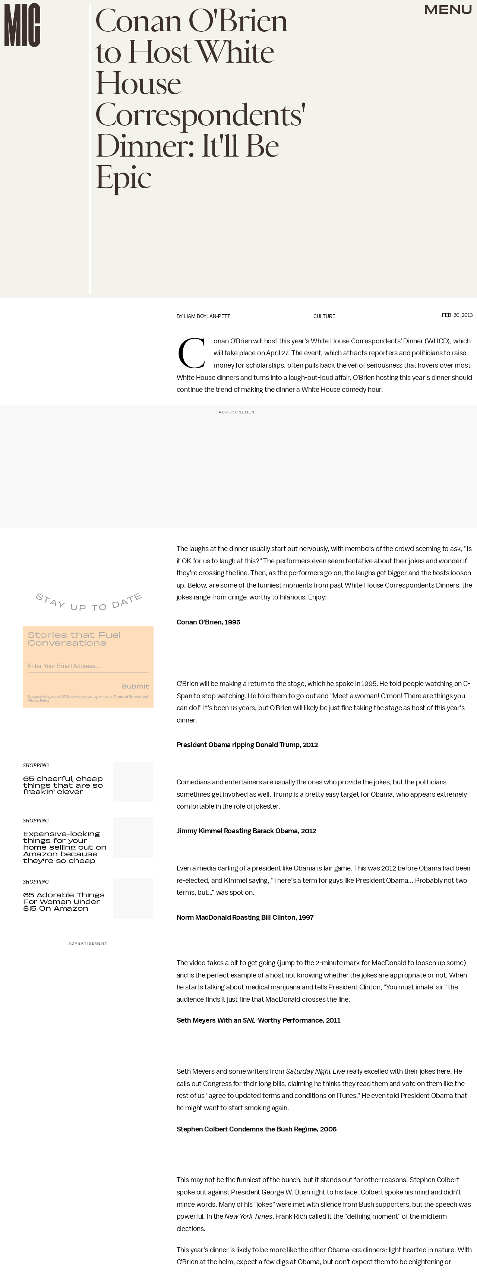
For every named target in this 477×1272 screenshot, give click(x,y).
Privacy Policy (38, 705)
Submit (135, 690)
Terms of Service (127, 701)
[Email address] (88, 669)
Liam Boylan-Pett (207, 316)
